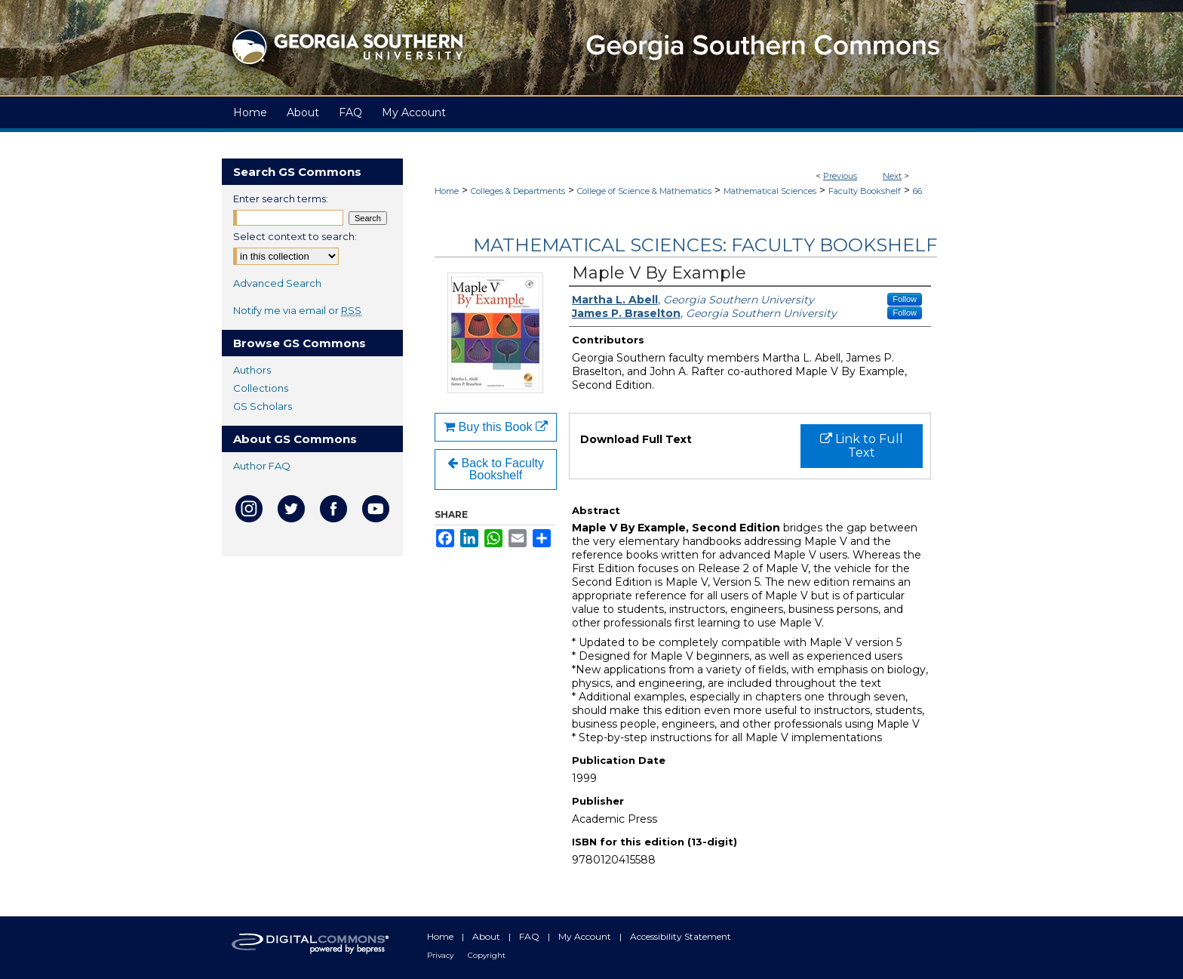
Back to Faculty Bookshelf (495, 469)
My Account (585, 936)
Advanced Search (277, 283)
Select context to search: (295, 236)
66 (917, 191)
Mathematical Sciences (770, 191)
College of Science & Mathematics (644, 191)
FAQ (530, 936)
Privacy (441, 955)
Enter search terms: (280, 198)
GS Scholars (262, 406)
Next (892, 176)
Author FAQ (261, 466)
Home (447, 191)
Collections (260, 388)
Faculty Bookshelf (864, 191)
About (487, 936)
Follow (905, 298)
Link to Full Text (861, 446)
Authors (252, 370)
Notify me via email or (297, 310)
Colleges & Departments (518, 191)
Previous (840, 176)
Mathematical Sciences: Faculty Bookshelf (705, 245)
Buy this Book (496, 426)
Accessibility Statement (680, 936)
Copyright (486, 955)
